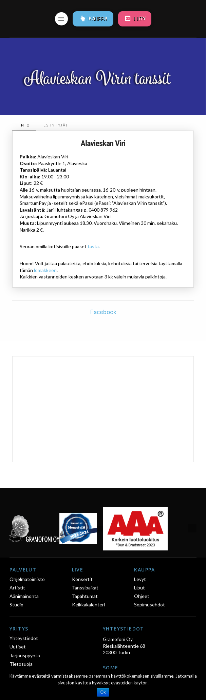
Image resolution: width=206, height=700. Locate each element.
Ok (103, 692)
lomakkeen (45, 270)
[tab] (24, 125)
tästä (93, 246)
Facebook (103, 311)
